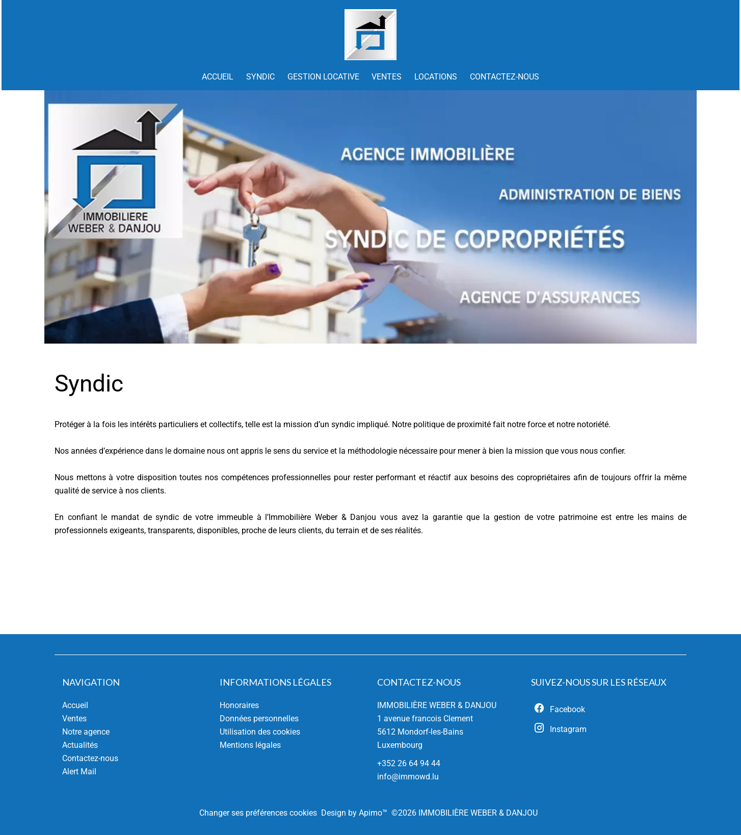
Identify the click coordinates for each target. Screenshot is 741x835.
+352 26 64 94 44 (408, 763)
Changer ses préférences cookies (258, 813)
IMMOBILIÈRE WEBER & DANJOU (436, 705)
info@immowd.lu (408, 776)
